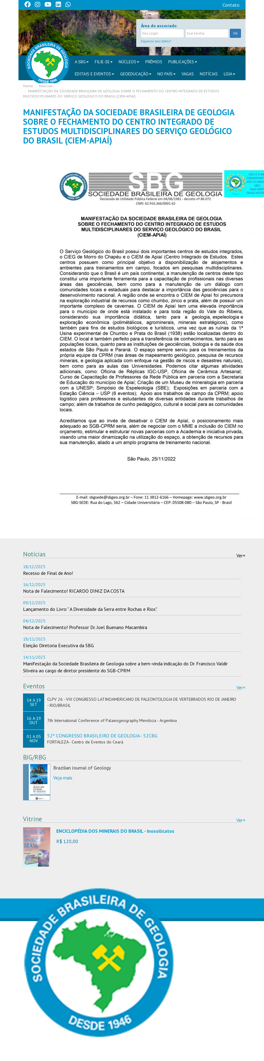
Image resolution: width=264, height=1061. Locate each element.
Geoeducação (135, 74)
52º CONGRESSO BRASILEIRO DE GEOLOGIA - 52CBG (102, 736)
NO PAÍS (166, 74)
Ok (235, 33)
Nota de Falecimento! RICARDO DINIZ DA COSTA (73, 591)
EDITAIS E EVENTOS (94, 74)
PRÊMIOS (153, 61)
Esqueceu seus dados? (156, 41)
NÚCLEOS (129, 61)
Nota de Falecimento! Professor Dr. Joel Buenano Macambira (85, 627)
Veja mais (62, 778)
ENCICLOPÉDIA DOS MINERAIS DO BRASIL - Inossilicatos (115, 831)
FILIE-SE (104, 61)
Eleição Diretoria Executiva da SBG (58, 645)
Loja (229, 74)
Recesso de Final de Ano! (48, 573)
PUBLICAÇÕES (182, 61)
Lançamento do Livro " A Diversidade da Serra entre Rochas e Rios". (90, 609)
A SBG (82, 61)
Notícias (209, 74)
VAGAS (188, 74)
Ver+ (241, 555)
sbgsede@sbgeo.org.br (91, 1051)
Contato (231, 5)
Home (28, 86)
